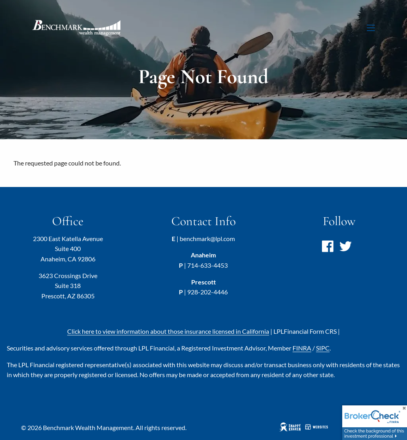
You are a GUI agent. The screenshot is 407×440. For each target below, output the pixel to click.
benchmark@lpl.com (207, 238)
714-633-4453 (207, 265)
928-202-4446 (207, 292)
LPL (305, 331)
